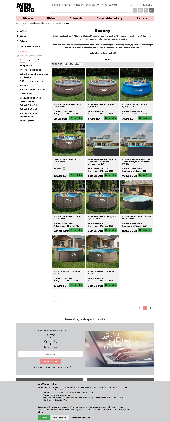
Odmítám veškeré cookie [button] (81, 417)
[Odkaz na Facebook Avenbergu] (53, 4)
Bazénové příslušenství (30, 60)
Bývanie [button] (28, 18)
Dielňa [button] (51, 18)
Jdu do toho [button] (44, 417)
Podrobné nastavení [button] (60, 417)
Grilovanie (25, 41)
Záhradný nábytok (28, 109)
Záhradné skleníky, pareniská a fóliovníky (34, 75)
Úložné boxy (26, 93)
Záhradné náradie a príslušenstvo (29, 115)
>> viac (107, 59)
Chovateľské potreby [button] (110, 18)
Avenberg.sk (21, 23)
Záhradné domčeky (29, 105)
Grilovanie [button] (75, 18)
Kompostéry (26, 65)
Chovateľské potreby (30, 46)
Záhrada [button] (142, 18)
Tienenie (24, 85)
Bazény (23, 62)
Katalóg (31, 23)
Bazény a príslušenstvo (52, 23)
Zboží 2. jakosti (27, 120)
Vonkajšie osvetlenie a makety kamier (30, 99)
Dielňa (23, 36)
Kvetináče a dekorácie (30, 69)
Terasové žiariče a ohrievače (33, 89)
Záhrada (38, 23)
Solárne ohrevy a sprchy (31, 81)
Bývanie (23, 30)
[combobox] (73, 64)
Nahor (55, 302)
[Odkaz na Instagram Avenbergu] (56, 4)
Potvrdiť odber (50, 361)
